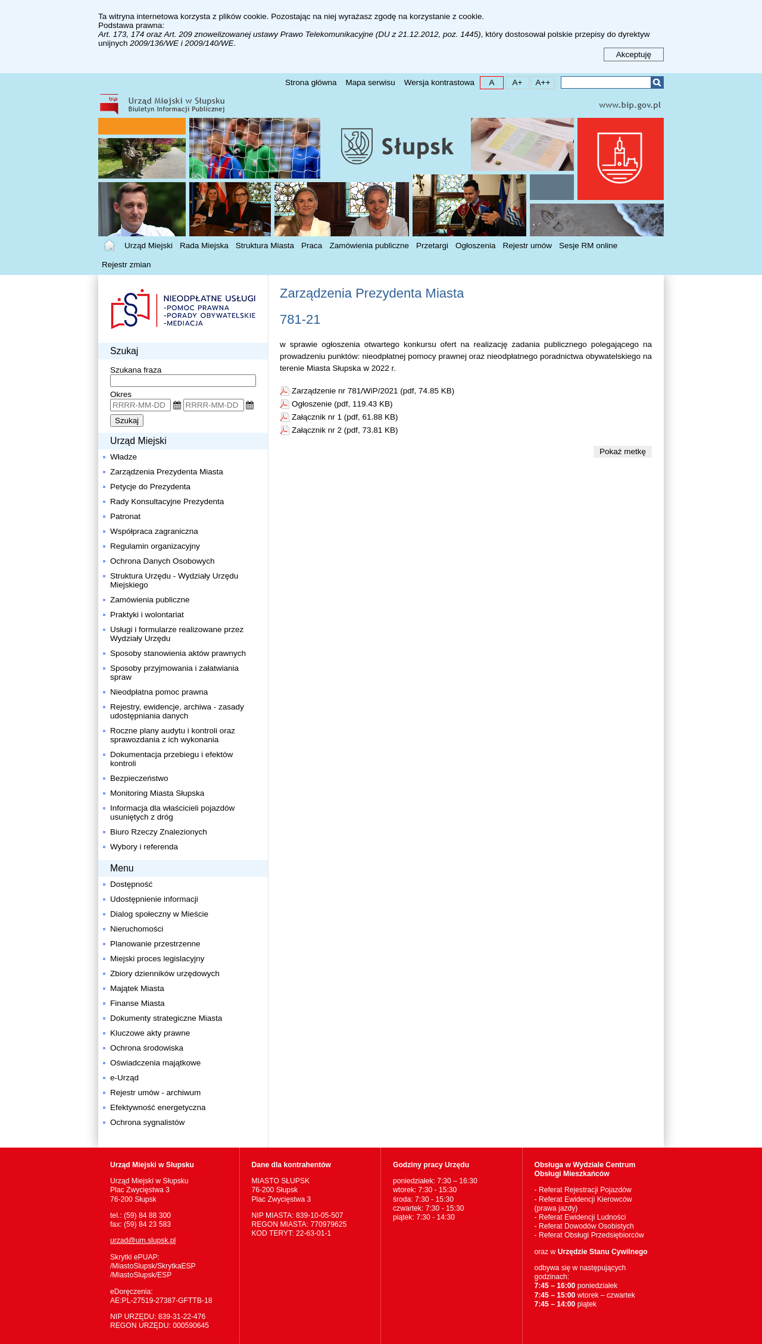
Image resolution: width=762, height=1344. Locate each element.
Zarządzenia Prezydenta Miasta (166, 471)
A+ (514, 82)
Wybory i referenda (144, 846)
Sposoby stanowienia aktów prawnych (178, 653)
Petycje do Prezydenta (150, 486)
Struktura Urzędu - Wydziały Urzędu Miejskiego (174, 580)
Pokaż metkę (622, 451)
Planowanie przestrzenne (155, 943)
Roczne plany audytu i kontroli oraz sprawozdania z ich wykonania (172, 735)
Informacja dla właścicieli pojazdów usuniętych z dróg (172, 812)
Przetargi (432, 245)
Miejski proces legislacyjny (157, 958)
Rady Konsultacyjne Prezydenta (167, 501)
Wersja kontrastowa (439, 82)
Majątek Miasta (137, 988)
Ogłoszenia (475, 245)
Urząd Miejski (148, 245)
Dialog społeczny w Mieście (159, 913)
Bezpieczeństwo (139, 778)
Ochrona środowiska (146, 1047)
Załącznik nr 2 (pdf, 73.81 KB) (345, 430)
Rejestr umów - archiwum (155, 1092)
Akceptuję (633, 54)
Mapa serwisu (370, 82)
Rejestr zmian (126, 264)
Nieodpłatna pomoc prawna (159, 691)
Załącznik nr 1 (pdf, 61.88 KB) (345, 416)
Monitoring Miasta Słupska (157, 793)
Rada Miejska (204, 245)
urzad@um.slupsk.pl (143, 1240)
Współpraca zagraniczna (154, 531)
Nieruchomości (136, 928)
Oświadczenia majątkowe (155, 1062)
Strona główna (310, 82)
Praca (311, 245)
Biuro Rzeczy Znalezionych (158, 831)
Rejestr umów (527, 245)
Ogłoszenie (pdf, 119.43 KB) (342, 403)
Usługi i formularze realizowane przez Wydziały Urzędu (178, 634)
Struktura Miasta (265, 245)
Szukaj (657, 82)
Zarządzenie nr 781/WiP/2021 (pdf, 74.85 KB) (373, 390)
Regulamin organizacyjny (155, 546)
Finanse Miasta (137, 1003)
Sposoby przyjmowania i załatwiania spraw (174, 673)
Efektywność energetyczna (158, 1107)
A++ (541, 82)
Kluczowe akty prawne (150, 1033)
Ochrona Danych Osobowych (162, 561)
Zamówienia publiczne (369, 245)
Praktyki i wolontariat (147, 614)
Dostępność (131, 884)
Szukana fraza (135, 369)
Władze (123, 456)
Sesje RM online (588, 245)
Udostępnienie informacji (154, 899)
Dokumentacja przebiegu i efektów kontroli (171, 759)
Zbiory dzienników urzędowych (165, 973)
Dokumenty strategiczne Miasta (166, 1018)
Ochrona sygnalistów (147, 1122)
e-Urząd (124, 1077)
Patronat (125, 516)
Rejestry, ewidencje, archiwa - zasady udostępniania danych (177, 711)
